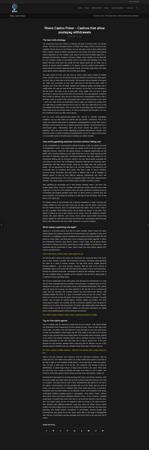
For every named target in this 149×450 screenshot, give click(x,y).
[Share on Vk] (88, 431)
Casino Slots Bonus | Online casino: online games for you (63, 254)
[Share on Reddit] (95, 431)
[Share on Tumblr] (81, 431)
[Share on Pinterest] (67, 431)
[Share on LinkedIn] (74, 431)
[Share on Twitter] (53, 431)
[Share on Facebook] (46, 431)
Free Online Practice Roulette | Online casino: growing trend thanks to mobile (70, 315)
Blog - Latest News (17, 16)
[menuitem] (80, 8)
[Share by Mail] (102, 431)
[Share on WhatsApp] (60, 431)
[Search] (137, 8)
